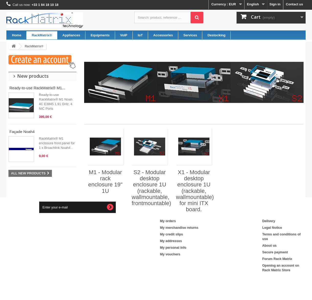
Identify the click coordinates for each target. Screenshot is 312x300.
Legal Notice (272, 227)
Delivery (268, 221)
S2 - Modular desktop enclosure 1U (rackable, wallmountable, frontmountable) (151, 187)
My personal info (173, 247)
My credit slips (171, 234)
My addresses (171, 241)
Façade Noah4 (22, 131)
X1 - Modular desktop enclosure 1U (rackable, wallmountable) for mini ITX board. (195, 191)
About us (269, 245)
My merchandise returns (179, 227)
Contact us (294, 4)
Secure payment (275, 252)
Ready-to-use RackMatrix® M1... (37, 88)
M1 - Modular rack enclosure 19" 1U (105, 181)
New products (33, 76)
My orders (168, 221)
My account (173, 212)
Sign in (274, 4)
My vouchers (170, 254)
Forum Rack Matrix (277, 259)
